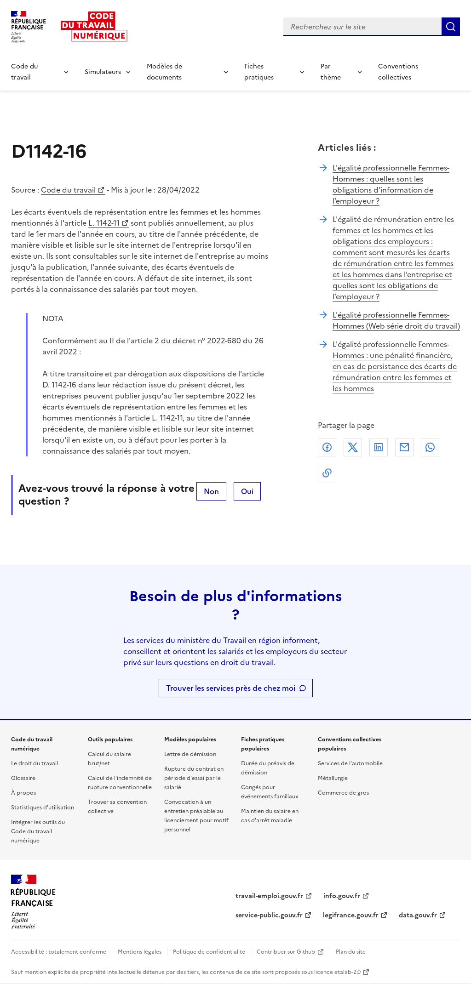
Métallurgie (333, 778)
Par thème (331, 72)
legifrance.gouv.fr (351, 915)
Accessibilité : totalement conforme (58, 952)
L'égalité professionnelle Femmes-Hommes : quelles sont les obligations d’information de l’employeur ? (391, 184)
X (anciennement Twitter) (353, 447)
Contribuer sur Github (286, 952)
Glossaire (23, 778)
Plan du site (351, 952)
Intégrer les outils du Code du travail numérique (38, 831)
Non (211, 491)
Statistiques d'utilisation (42, 807)
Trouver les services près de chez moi (230, 688)
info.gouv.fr (341, 896)
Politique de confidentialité (209, 952)
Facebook (327, 447)
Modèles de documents (164, 72)
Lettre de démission (190, 754)
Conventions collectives (398, 72)
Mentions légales (139, 952)
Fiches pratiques (259, 72)
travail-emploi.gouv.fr (269, 896)
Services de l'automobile (350, 763)
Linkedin (378, 447)
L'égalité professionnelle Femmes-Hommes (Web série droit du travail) (396, 320)
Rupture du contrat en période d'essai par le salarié (194, 778)
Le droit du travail (34, 763)
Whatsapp (430, 447)
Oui (247, 491)
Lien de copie (327, 473)
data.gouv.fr (418, 915)
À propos (23, 793)
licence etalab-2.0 (337, 972)
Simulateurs (103, 72)
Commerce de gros (343, 793)
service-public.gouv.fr (269, 915)
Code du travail (24, 72)
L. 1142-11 (104, 222)
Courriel (404, 447)
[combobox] (362, 26)
